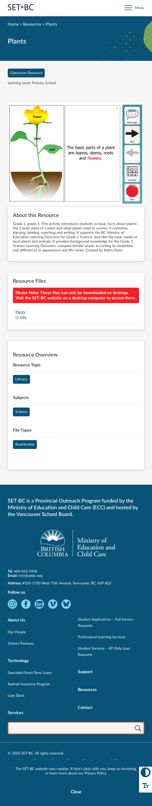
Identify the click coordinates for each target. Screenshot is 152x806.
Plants (20, 312)
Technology (18, 661)
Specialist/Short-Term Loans (30, 673)
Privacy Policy (95, 773)
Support (85, 672)
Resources (32, 24)
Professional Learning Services (101, 637)
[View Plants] (76, 155)
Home (13, 24)
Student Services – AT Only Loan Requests (104, 652)
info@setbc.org (30, 576)
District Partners (21, 643)
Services (15, 713)
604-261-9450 (25, 571)
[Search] (138, 728)
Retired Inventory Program (29, 684)
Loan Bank (16, 696)
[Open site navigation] (134, 8)
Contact (85, 708)
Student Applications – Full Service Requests (105, 623)
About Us (16, 620)
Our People (17, 632)
